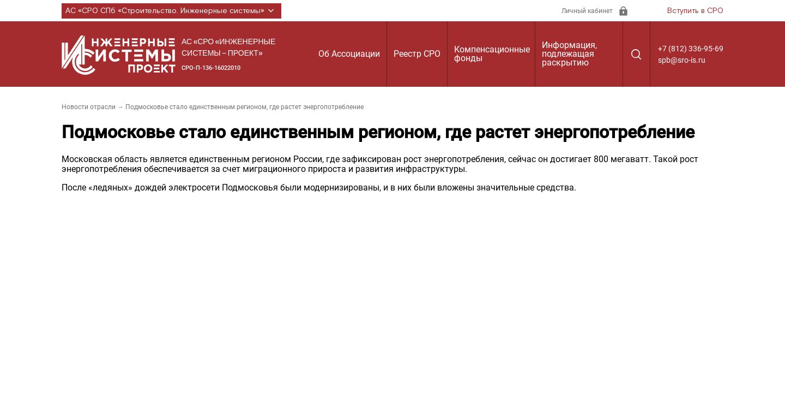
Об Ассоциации (349, 54)
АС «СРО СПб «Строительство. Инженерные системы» (171, 10)
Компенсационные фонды (492, 53)
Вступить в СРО (695, 11)
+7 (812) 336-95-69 (690, 48)
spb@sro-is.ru (681, 60)
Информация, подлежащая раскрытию (569, 54)
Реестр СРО (417, 54)
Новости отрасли (89, 107)
